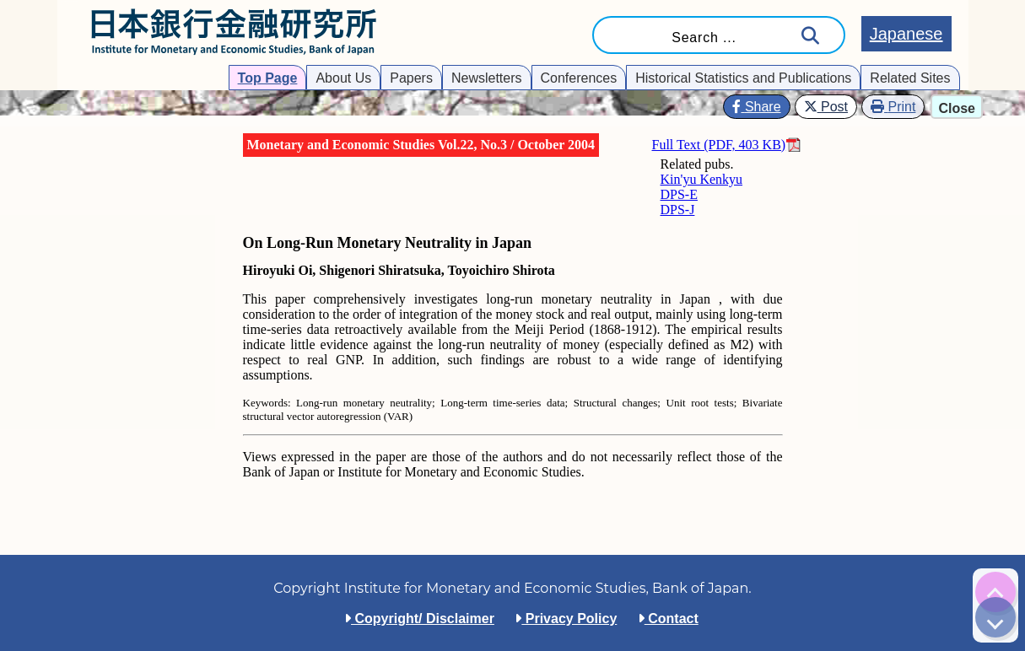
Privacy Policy (566, 618)
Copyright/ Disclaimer (419, 618)
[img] (995, 592)
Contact (668, 618)
